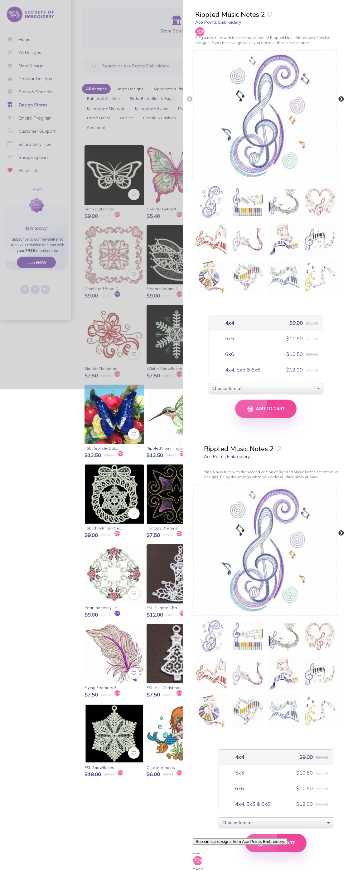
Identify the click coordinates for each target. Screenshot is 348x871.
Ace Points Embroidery (218, 22)
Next (341, 99)
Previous (189, 99)
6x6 (229, 354)
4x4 (229, 323)
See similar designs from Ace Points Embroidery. (240, 841)
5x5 (229, 339)
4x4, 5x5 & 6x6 (242, 370)
